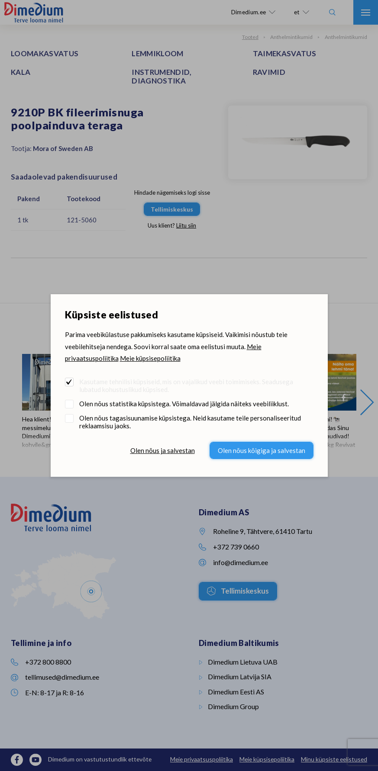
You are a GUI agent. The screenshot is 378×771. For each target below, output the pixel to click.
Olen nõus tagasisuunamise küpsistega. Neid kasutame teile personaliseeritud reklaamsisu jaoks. (190, 422)
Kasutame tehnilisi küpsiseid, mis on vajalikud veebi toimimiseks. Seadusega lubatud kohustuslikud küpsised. (186, 385)
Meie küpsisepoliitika (150, 358)
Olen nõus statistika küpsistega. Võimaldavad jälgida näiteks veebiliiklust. (184, 404)
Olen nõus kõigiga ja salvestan (261, 450)
